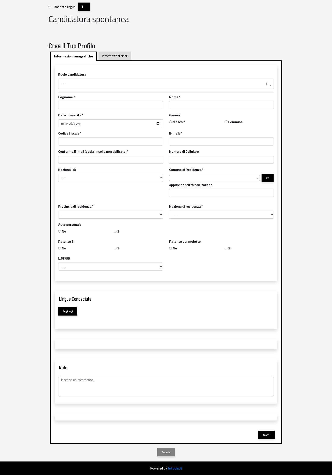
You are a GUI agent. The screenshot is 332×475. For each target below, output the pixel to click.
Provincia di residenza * (76, 206)
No (64, 231)
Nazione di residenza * (186, 206)
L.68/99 (64, 258)
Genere (174, 115)
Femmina (235, 121)
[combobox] (214, 178)
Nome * (174, 96)
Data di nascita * (70, 115)
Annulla (166, 452)
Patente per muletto (185, 241)
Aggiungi (68, 311)
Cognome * (66, 96)
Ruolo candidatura (72, 74)
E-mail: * (175, 133)
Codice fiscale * (70, 133)
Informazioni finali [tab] (114, 56)
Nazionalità (67, 169)
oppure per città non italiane (190, 184)
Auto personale (70, 224)
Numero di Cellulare (184, 151)
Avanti (266, 435)
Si (118, 231)
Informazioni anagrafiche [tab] (73, 56)
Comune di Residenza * (186, 169)
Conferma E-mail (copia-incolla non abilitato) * (93, 151)
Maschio (179, 121)
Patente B (66, 241)
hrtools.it (175, 468)
